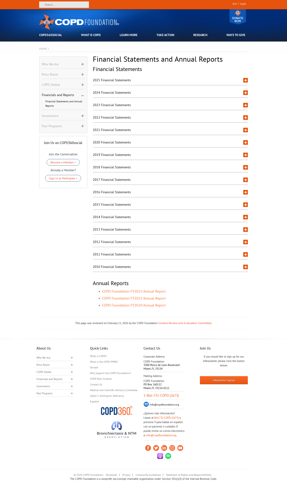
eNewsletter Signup (224, 380)
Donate (238, 17)
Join (235, 3)
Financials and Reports (49, 379)
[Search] (64, 4)
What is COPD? (98, 356)
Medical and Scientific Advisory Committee (113, 390)
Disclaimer (111, 475)
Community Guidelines (148, 475)
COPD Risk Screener (101, 378)
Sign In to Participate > (63, 178)
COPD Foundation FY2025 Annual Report (134, 291)
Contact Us (96, 384)
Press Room (43, 365)
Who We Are (43, 357)
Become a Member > (63, 162)
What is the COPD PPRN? (104, 361)
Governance (43, 386)
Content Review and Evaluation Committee (184, 323)
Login (243, 3)
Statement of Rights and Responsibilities (188, 475)
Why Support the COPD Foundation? (110, 373)
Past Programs (44, 393)
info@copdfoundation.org (161, 435)
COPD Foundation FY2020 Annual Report (134, 305)
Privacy (126, 475)
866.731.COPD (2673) (166, 417)
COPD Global (43, 372)
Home (43, 49)
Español (94, 401)
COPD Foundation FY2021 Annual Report (134, 298)
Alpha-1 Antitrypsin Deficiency (107, 395)
